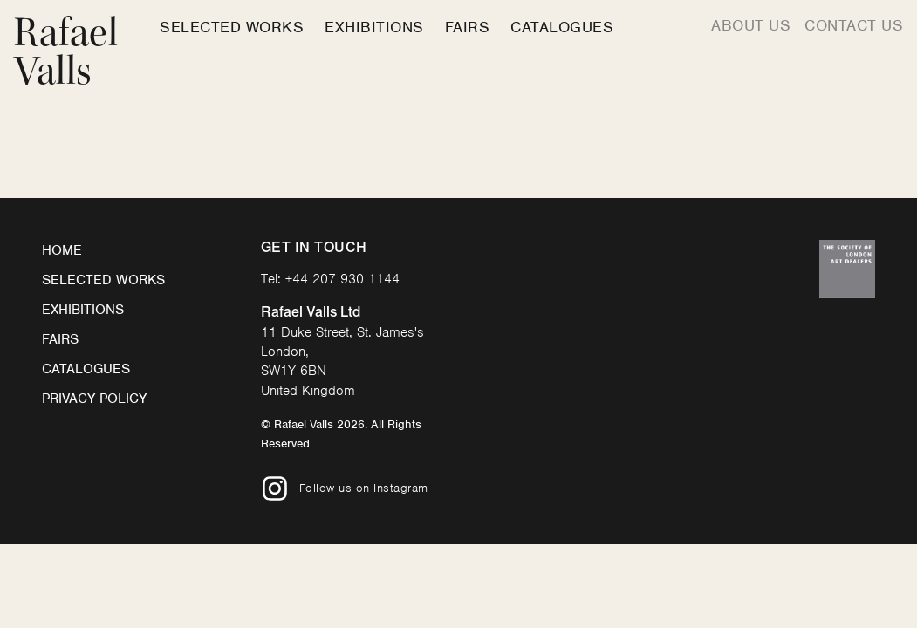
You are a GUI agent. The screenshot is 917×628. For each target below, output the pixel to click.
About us (750, 25)
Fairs (467, 27)
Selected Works (232, 27)
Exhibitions (374, 27)
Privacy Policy (94, 398)
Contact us (853, 25)
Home (62, 250)
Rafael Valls (66, 52)
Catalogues (561, 27)
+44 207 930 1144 (342, 279)
